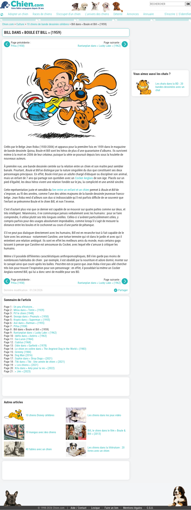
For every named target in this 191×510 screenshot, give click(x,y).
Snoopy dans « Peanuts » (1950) (31, 316)
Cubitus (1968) (23, 342)
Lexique (95, 507)
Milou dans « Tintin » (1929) (29, 310)
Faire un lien (111, 507)
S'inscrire (169, 14)
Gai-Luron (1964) (24, 339)
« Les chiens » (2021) (26, 365)
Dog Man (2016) (23, 355)
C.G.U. (150, 507)
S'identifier (185, 14)
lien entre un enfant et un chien (70, 190)
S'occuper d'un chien (68, 14)
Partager (121, 290)
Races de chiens (42, 14)
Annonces (133, 14)
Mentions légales (132, 507)
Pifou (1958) (17, 45)
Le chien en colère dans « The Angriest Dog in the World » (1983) (50, 348)
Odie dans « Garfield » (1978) (31, 345)
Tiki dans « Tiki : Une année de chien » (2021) (40, 361)
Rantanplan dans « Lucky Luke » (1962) (99, 45)
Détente (117, 14)
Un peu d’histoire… (24, 306)
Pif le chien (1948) (24, 313)
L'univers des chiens (97, 14)
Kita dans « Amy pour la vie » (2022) (35, 368)
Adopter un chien (18, 14)
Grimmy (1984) (23, 352)
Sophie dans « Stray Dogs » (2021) (33, 358)
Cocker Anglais (84, 178)
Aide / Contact (78, 507)
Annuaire (148, 14)
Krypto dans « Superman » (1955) (32, 319)
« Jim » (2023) (23, 371)
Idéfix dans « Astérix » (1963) (31, 336)
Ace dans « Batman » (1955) (29, 323)
